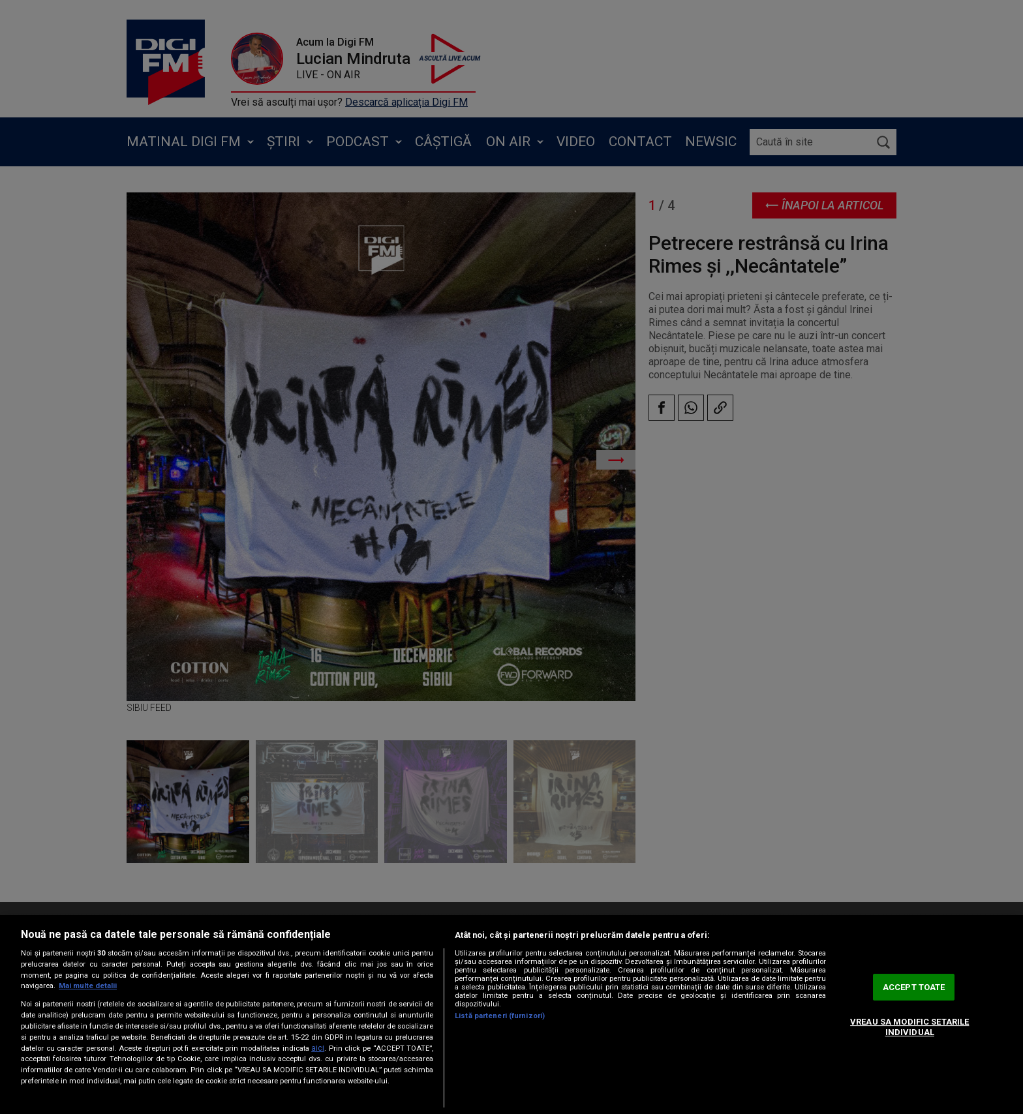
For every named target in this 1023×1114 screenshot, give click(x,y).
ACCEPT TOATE (914, 987)
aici (317, 1048)
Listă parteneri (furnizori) (500, 1016)
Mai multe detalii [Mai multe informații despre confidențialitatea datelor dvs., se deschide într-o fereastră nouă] (88, 986)
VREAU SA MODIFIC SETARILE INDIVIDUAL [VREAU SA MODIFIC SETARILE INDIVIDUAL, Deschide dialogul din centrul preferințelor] (909, 1027)
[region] (511, 1014)
